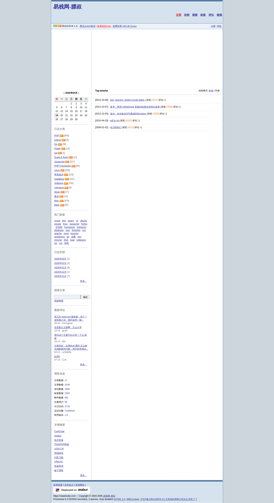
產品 (56, 196)
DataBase (59, 179)
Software (58, 183)
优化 (66, 240)
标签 (203, 14)
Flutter (57, 148)
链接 (219, 14)
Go (55, 144)
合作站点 (68, 485)
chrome (58, 240)
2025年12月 (60, 272)
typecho (74, 233)
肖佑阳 (59, 227)
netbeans (81, 240)
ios (55, 243)
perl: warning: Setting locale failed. (127, 100)
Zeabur (57, 435)
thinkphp (76, 230)
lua (55, 153)
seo (79, 236)
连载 (73, 236)
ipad (72, 240)
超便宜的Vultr (104, 26)
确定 (85, 297)
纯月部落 (58, 440)
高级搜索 (58, 300)
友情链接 (57, 485)
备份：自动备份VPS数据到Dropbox (128, 113)
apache (58, 233)
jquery (71, 220)
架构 (66, 243)
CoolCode (59, 431)
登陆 (219, 26)
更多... (83, 281)
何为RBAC (115, 127)
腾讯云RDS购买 (88, 26)
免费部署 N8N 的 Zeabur (125, 26)
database (59, 230)
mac (67, 230)
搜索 (195, 14)
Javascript (59, 161)
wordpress (59, 236)
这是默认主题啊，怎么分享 (68, 327)
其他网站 (79, 485)
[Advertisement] (137, 57)
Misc (56, 200)
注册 (213, 26)
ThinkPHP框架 (61, 444)
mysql (57, 220)
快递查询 (58, 466)
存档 (186, 14)
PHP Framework (62, 166)
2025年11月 (60, 276)
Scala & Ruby (61, 157)
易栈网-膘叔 (67, 7)
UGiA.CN (59, 448)
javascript (74, 224)
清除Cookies (132, 499)
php (64, 220)
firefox (84, 224)
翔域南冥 (58, 453)
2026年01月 (60, 267)
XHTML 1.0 (119, 499)
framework (69, 227)
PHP (56, 135)
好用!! (57, 356)
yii (77, 220)
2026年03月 (60, 258)
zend (66, 233)
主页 (178, 14)
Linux (57, 170)
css (60, 243)
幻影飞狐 (58, 457)
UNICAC (58, 461)
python (57, 140)
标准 (211, 90)
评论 (211, 14)
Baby (56, 205)
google (57, 224)
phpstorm (81, 227)
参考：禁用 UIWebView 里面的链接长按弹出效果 (135, 107)
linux (65, 224)
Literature (59, 187)
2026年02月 (60, 263)
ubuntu (83, 220)
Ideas (57, 192)
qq (68, 236)
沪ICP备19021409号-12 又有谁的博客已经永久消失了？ (168, 499)
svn (84, 230)
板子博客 (58, 470)
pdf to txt (114, 120)
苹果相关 (58, 174)
